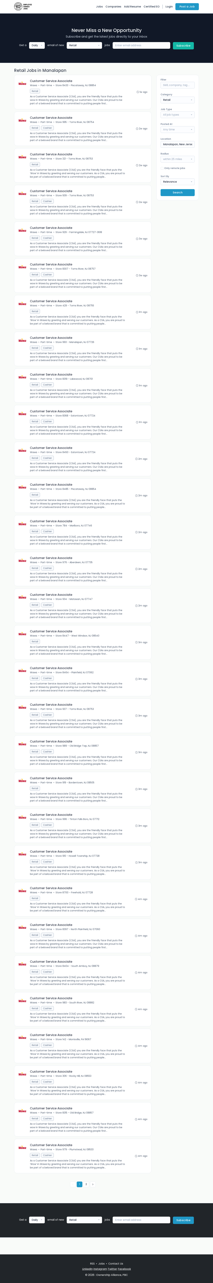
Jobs (99, 6)
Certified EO (152, 6)
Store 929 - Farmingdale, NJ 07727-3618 (79, 234)
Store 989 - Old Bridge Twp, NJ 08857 (77, 756)
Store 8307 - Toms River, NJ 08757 (76, 272)
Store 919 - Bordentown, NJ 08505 (75, 793)
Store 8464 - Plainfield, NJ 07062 (75, 681)
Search (178, 192)
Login (169, 6)
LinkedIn (87, 1269)
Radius (165, 153)
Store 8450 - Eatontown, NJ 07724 (76, 458)
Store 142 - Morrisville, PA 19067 (74, 1054)
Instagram (100, 1269)
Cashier (47, 128)
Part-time (46, 85)
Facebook (124, 1269)
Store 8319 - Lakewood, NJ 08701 (74, 383)
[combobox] (37, 45)
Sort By (165, 176)
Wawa (33, 85)
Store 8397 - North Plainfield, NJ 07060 (78, 942)
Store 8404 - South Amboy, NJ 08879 (78, 979)
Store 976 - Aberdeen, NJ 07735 (74, 570)
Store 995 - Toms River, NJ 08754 (75, 123)
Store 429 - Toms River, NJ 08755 (75, 309)
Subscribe (183, 46)
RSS (92, 1264)
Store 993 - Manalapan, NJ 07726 (75, 346)
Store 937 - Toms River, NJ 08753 (75, 719)
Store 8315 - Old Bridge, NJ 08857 (75, 1128)
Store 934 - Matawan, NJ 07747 (74, 607)
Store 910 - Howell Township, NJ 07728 (78, 868)
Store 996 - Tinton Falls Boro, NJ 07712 (78, 830)
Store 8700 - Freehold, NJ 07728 (74, 905)
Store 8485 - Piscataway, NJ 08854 (76, 495)
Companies (113, 6)
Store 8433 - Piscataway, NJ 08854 (76, 85)
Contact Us (115, 1264)
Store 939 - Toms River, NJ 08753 (75, 197)
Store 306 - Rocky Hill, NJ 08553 (74, 1091)
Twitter (112, 1269)
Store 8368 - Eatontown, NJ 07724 (76, 421)
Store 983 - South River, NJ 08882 (75, 1017)
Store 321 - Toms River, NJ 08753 (74, 160)
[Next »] (93, 1201)
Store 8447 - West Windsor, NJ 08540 (78, 644)
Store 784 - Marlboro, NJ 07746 (74, 532)
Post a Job (187, 6)
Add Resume (132, 6)
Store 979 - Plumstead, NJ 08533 (75, 1166)
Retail (35, 91)
